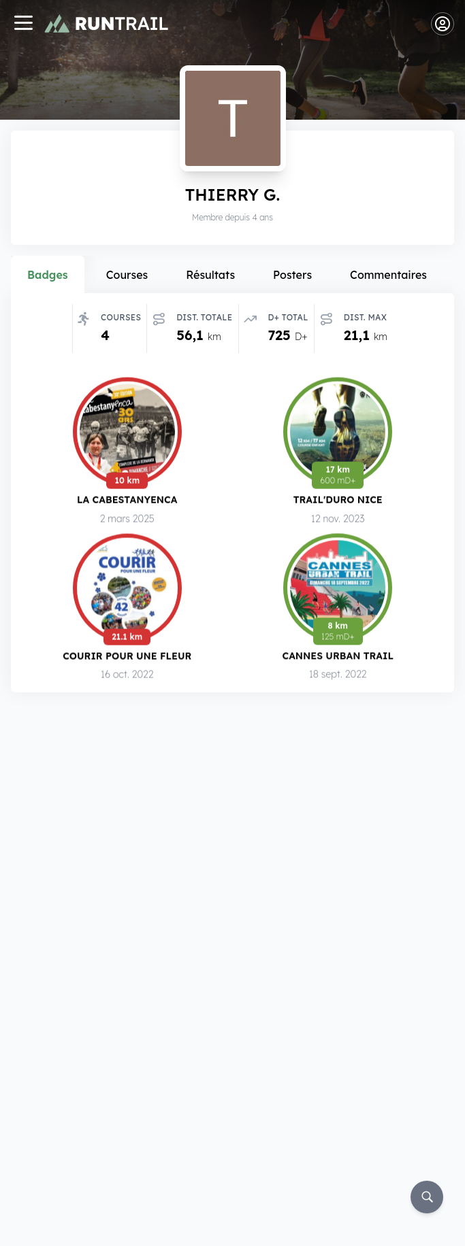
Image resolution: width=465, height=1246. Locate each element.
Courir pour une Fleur (127, 655)
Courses (127, 275)
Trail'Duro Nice (338, 499)
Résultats (210, 275)
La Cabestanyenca (127, 499)
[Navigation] (23, 24)
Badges (47, 275)
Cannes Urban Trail (338, 656)
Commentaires (388, 275)
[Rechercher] (427, 1197)
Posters (292, 275)
